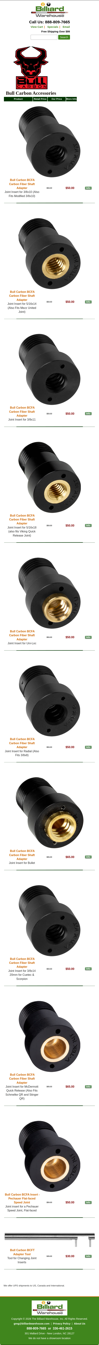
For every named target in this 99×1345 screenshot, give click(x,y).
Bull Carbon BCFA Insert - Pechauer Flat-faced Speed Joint (22, 1198)
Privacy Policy (62, 1323)
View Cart (37, 26)
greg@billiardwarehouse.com (32, 1323)
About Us (79, 1323)
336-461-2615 (62, 1328)
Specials (52, 26)
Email (66, 26)
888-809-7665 (36, 1328)
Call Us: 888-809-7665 (49, 22)
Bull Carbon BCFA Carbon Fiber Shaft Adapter (22, 184)
